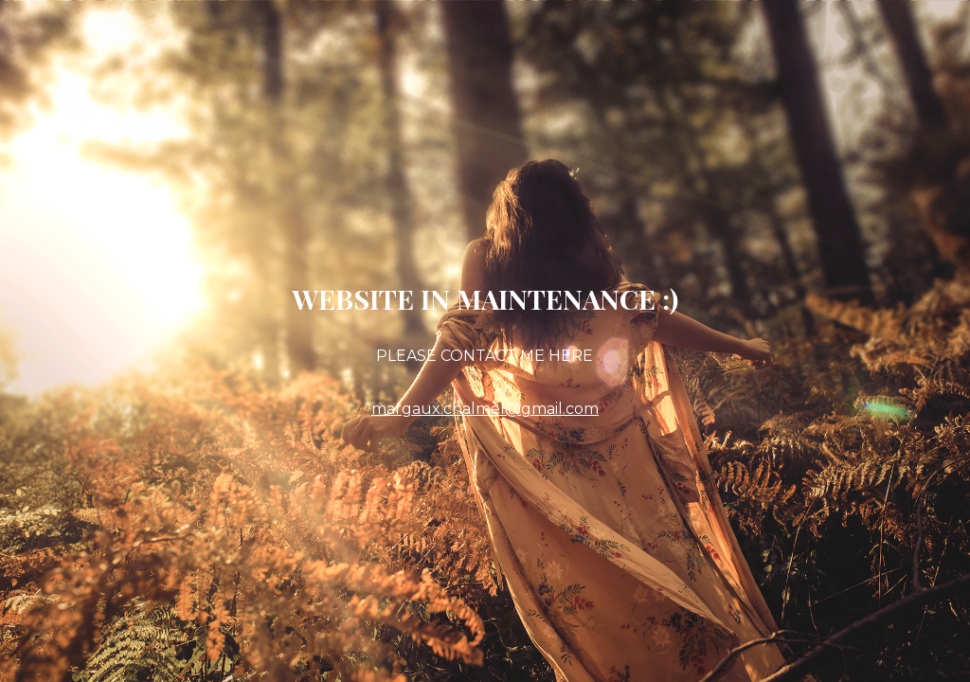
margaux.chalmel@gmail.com (485, 409)
